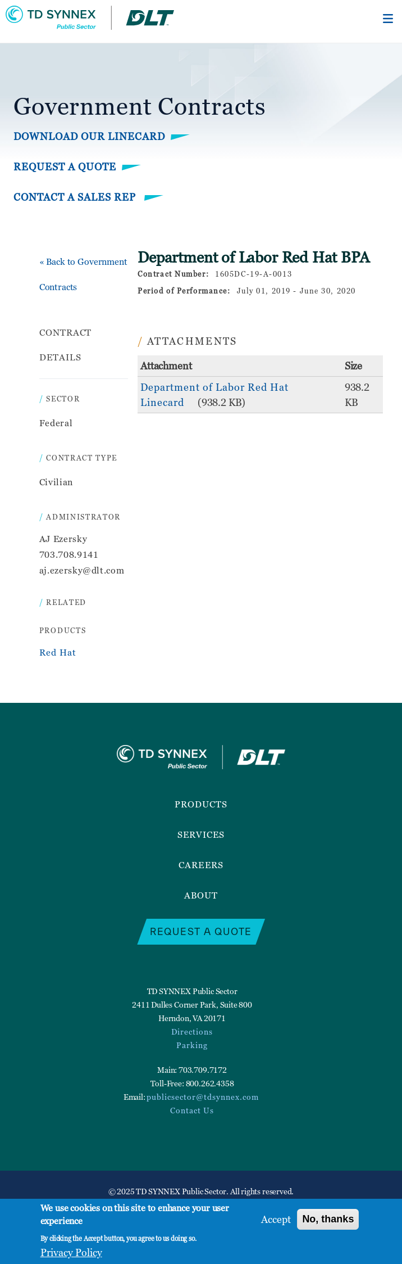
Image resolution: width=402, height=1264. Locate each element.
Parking (192, 1045)
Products (201, 804)
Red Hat (57, 652)
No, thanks (328, 1219)
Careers (201, 865)
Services (201, 834)
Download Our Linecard (89, 136)
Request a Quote (64, 167)
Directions (192, 1031)
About (201, 895)
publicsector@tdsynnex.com (203, 1097)
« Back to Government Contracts (83, 274)
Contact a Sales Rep (76, 197)
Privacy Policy (71, 1252)
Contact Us (192, 1110)
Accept (276, 1219)
